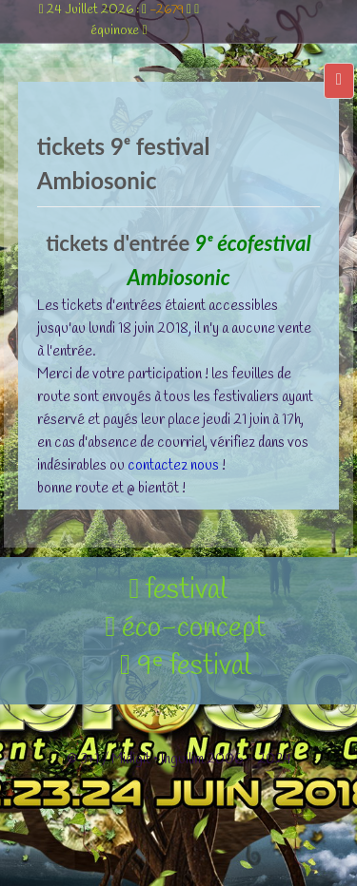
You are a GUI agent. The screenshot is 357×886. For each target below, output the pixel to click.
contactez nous (173, 465)
